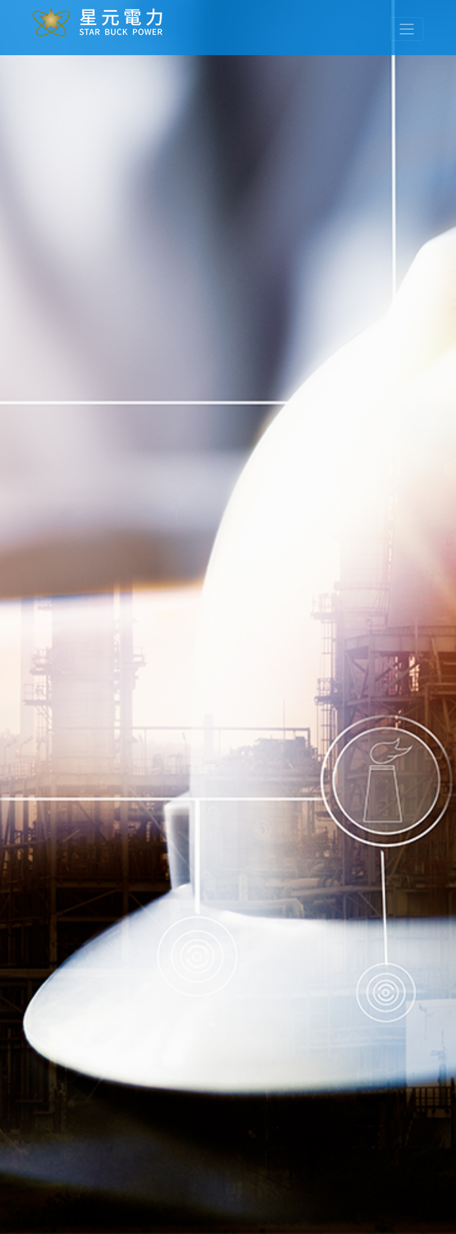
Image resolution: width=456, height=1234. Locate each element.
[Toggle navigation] (406, 29)
